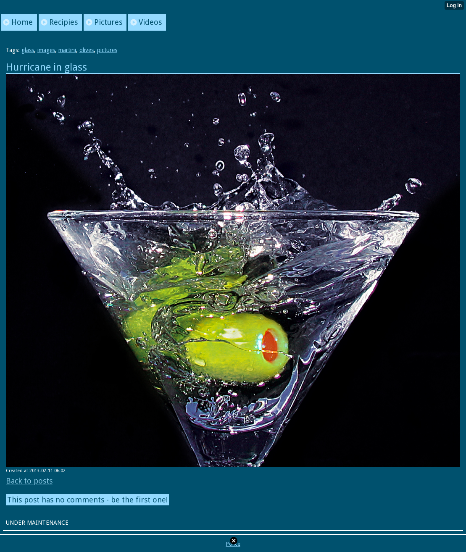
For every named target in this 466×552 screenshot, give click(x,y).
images (46, 50)
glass (27, 50)
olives (86, 50)
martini (67, 50)
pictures (107, 50)
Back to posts (29, 480)
